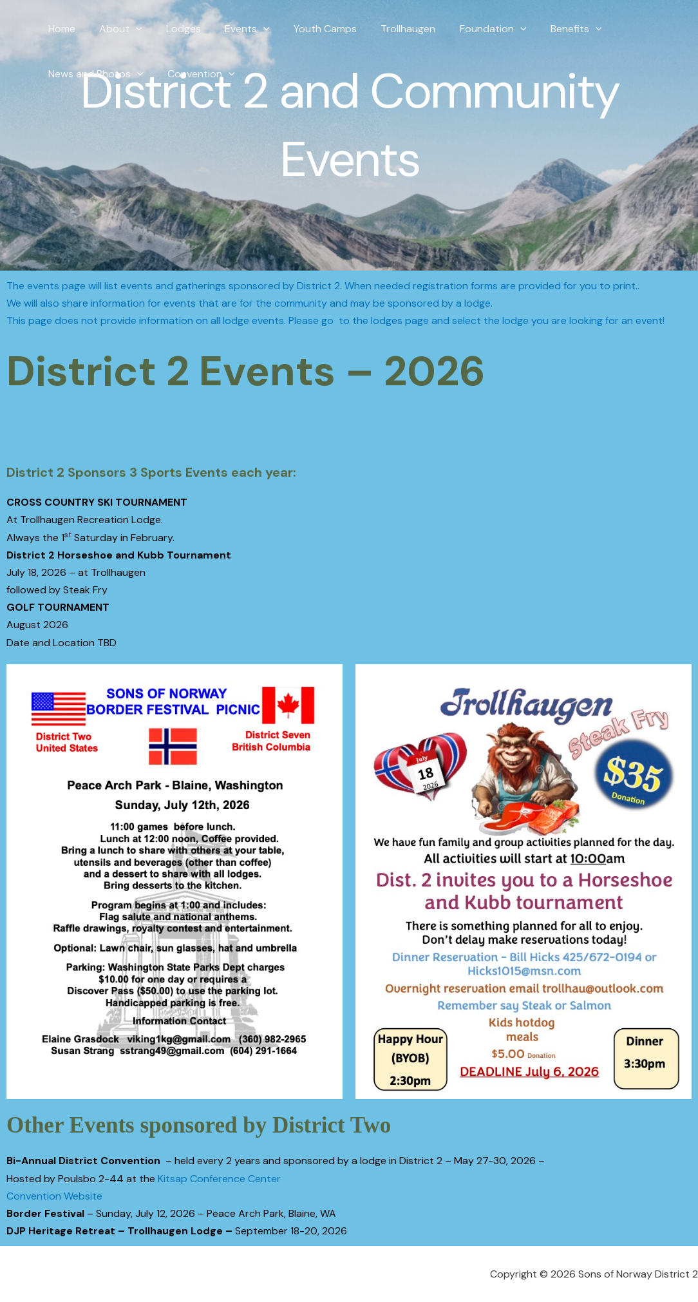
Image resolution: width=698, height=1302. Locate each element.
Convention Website (54, 1196)
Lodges (175, 28)
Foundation (470, 29)
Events (235, 29)
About (115, 29)
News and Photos (94, 74)
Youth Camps (309, 28)
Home (59, 28)
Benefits (550, 29)
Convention (196, 74)
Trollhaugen (389, 28)
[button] (130, 29)
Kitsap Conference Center (219, 1178)
